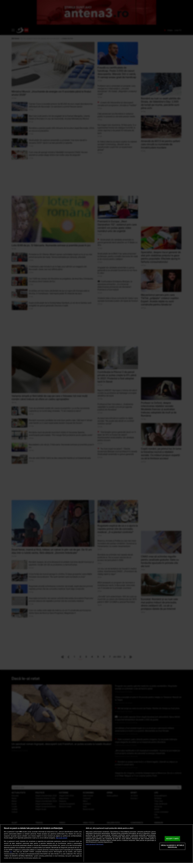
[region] (96, 843)
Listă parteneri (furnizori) (94, 844)
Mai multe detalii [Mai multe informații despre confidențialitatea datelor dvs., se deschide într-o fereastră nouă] (61, 838)
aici (11, 852)
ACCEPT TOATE (172, 839)
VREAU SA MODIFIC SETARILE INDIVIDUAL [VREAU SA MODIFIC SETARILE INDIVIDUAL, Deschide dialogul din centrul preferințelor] (172, 846)
